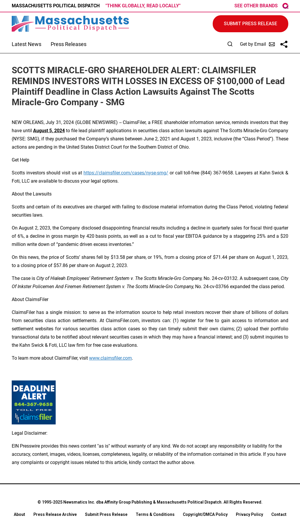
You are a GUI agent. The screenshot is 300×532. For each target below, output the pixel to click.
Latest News (26, 44)
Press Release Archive (55, 514)
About (19, 514)
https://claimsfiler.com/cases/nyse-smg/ (125, 173)
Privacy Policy (249, 514)
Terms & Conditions (155, 514)
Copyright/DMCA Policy (205, 514)
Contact (279, 514)
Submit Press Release (106, 514)
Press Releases (68, 44)
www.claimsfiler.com (110, 358)
